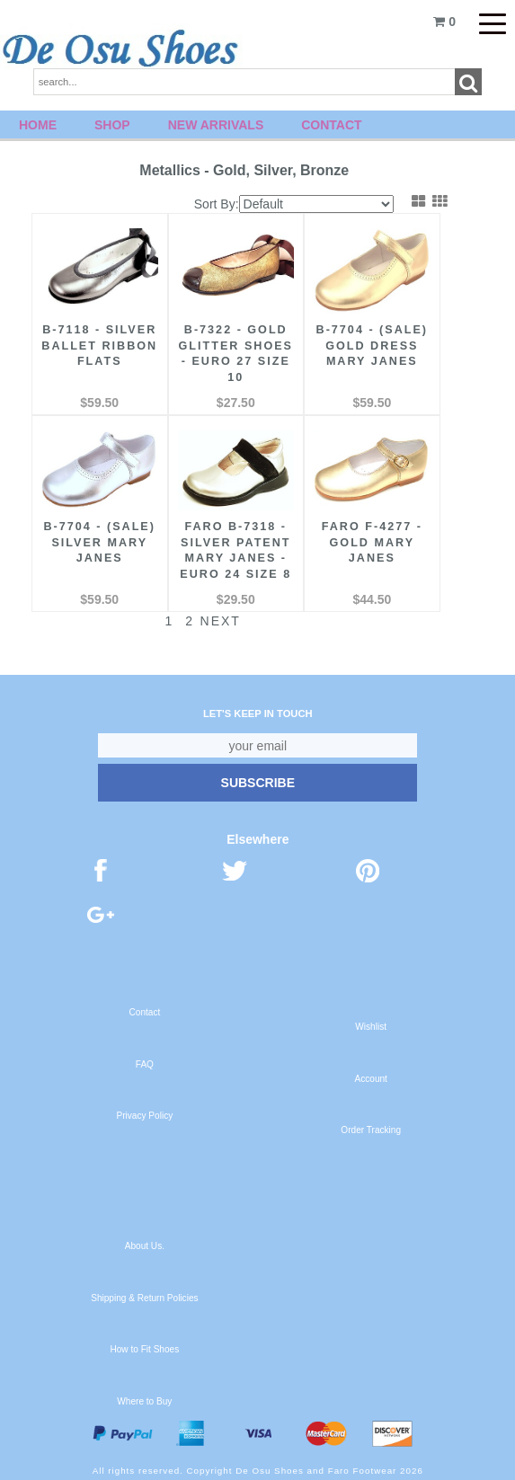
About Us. (144, 1243)
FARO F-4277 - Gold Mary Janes (350, 524)
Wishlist (370, 1024)
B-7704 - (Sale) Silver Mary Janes (95, 524)
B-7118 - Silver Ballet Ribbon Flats (95, 345)
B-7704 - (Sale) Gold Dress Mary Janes (350, 345)
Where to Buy (144, 1399)
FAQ (145, 1062)
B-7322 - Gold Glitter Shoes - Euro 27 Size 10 (223, 345)
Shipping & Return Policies (144, 1295)
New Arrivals (216, 125)
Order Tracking (371, 1127)
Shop (112, 125)
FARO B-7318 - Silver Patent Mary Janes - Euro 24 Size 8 (223, 541)
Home (38, 125)
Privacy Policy (145, 1113)
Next (210, 618)
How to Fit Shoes (144, 1346)
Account (370, 1076)
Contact (331, 125)
